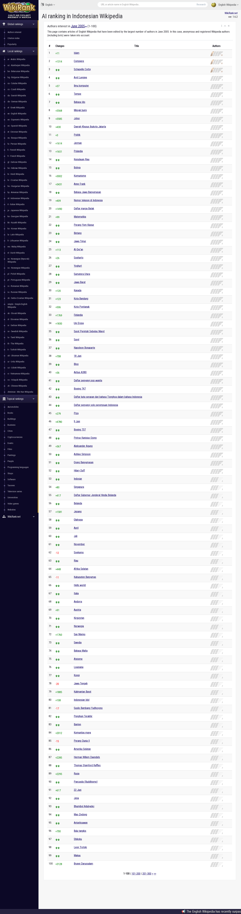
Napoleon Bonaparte (84, 347)
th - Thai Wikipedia (15, 343)
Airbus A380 (80, 372)
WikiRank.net (19, 516)
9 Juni (77, 421)
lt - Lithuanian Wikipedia (18, 240)
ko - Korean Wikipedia (17, 228)
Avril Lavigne (80, 77)
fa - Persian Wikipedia (17, 144)
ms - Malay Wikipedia (17, 246)
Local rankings (18, 51)
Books (10, 413)
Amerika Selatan (82, 749)
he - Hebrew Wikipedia (17, 168)
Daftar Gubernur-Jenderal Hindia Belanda (95, 495)
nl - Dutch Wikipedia (16, 253)
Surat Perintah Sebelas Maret (89, 331)
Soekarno (79, 552)
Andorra (78, 601)
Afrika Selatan (81, 568)
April (76, 527)
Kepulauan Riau (81, 159)
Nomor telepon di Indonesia (88, 200)
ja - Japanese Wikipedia (18, 210)
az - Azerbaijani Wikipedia (19, 65)
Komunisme (80, 175)
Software (11, 479)
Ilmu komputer (81, 85)
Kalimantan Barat (82, 691)
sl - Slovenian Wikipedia (18, 319)
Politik (77, 134)
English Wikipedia (224, 5)
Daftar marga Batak (84, 208)
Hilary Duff (79, 470)
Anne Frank (79, 184)
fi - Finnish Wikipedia (16, 150)
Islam (76, 52)
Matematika (80, 216)
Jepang (78, 511)
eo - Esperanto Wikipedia (18, 119)
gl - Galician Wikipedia (17, 162)
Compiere (79, 61)
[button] (221, 25)
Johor (77, 118)
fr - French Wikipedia (16, 156)
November (79, 544)
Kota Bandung (81, 298)
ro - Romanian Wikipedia (18, 286)
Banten (77, 724)
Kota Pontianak (82, 306)
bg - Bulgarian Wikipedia (18, 77)
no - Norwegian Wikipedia (19, 268)
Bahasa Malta (81, 650)
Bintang (78, 233)
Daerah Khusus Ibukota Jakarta (90, 126)
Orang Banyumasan (83, 462)
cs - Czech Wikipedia (16, 89)
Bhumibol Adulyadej (84, 806)
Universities (13, 497)
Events (10, 443)
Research (201, 4)
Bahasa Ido (79, 102)
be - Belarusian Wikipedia (18, 71)
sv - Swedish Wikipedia (17, 331)
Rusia (76, 773)
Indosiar (78, 478)
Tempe (77, 93)
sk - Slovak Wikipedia (17, 313)
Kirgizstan (79, 618)
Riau (76, 560)
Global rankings (18, 24)
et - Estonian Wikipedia (17, 132)
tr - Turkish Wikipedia (17, 349)
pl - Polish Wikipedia (16, 274)
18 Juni (77, 355)
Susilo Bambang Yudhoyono (88, 708)
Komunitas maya (82, 732)
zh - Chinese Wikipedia (17, 386)
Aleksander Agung (83, 446)
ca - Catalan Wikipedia (17, 83)
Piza (76, 413)
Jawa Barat (80, 282)
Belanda (78, 503)
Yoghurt (78, 265)
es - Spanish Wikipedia (17, 126)
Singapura (79, 487)
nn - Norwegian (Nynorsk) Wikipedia (18, 260)
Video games (13, 503)
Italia (76, 593)
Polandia (78, 151)
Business (11, 425)
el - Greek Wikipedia (16, 107)
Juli (75, 536)
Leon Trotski (80, 847)
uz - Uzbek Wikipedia (17, 367)
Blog (76, 364)
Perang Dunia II (82, 740)
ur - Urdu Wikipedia (16, 361)
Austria (77, 609)
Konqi (77, 675)
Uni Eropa (79, 323)
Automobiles (13, 407)
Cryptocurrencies (15, 437)
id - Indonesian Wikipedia (18, 198)
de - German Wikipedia (17, 101)
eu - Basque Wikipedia (17, 138)
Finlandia (78, 315)
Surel (76, 339)
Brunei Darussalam (83, 863)
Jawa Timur (80, 241)
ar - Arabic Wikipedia (16, 59)
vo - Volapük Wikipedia (17, 380)
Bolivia (77, 167)
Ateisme (78, 658)
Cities (10, 431)
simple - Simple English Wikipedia (17, 305)
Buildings (12, 419)
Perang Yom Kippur (84, 224)
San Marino (79, 634)
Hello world (80, 585)
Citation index (14, 38)
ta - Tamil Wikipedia (16, 337)
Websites (12, 509)
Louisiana (78, 667)
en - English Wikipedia (17, 113)
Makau (77, 855)
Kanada (77, 290)
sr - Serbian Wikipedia (17, 325)
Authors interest (14, 32)
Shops (10, 473)
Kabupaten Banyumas (85, 577)
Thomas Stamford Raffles (87, 765)
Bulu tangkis (80, 830)
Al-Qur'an (78, 249)
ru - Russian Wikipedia (17, 292)
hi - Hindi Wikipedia (16, 174)
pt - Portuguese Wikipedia (19, 280)
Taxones (11, 485)
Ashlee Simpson (82, 454)
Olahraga (78, 519)
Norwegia (79, 626)
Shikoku (78, 839)
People (11, 461)
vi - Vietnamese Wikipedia (18, 373)
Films (10, 449)
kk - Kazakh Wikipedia (17, 222)
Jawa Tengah (81, 683)
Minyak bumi (80, 110)
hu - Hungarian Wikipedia (18, 186)
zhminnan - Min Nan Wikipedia (20, 392)
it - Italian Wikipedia (16, 204)
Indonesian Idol (81, 699)
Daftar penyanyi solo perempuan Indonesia (96, 405)
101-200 (136, 873)
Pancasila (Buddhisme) (86, 781)
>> (155, 873)
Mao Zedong (80, 814)
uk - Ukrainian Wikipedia (18, 355)
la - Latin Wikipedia (16, 234)
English (48, 4)
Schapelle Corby (82, 69)
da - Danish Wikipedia (17, 95)
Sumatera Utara (82, 274)
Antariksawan (81, 822)
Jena (76, 798)
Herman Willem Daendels (87, 757)
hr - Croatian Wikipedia (17, 180)
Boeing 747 (80, 388)
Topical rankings (18, 398)
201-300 (146, 873)
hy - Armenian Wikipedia (18, 192)
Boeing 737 (80, 429)
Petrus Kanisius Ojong (85, 437)
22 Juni (77, 789)
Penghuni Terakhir (83, 716)
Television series (15, 491)
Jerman (78, 143)
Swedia (78, 642)
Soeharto (78, 257)
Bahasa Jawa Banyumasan (87, 192)
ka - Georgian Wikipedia (18, 216)
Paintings (12, 455)
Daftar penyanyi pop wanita (88, 380)
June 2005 (79, 26)
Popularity (12, 44)
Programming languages (18, 467)
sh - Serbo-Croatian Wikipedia (20, 298)
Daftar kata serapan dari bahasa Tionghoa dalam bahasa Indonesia (108, 396)
